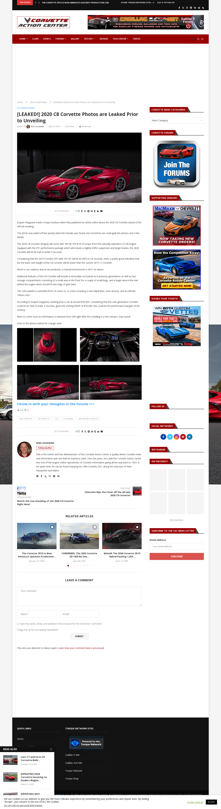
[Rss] (203, 7)
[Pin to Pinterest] (88, 211)
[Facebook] (179, 7)
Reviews (104, 38)
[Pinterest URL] (158, 480)
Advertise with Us (26, 746)
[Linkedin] (195, 7)
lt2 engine (68, 418)
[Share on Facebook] (82, 211)
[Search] (198, 39)
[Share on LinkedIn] (92, 211)
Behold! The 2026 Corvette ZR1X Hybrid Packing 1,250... (122, 555)
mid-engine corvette (88, 418)
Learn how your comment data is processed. (81, 648)
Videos (136, 38)
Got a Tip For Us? (166, 2)
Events (47, 38)
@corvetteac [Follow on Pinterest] (177, 520)
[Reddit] (199, 7)
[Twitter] (183, 7)
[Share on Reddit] (98, 211)
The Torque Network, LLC (56, 794)
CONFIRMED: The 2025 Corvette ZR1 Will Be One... (79, 555)
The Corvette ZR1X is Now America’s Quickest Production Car (75, 2)
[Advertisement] (110, 71)
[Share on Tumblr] (94, 211)
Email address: (158, 539)
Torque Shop (72, 778)
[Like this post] (79, 211)
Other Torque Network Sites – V (137, 2)
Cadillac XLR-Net (73, 762)
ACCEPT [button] (211, 802)
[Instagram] (187, 7)
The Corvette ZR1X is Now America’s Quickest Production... (37, 555)
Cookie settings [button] (195, 802)
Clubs (35, 38)
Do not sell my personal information (23, 805)
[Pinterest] (191, 7)
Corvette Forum (25, 762)
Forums (60, 38)
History (88, 38)
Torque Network (73, 770)
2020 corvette (25, 418)
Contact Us (23, 754)
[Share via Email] (101, 211)
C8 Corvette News (38, 102)
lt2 (56, 418)
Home (22, 38)
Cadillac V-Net (72, 754)
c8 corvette (43, 418)
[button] (35, 2)
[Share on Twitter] (85, 211)
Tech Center (119, 38)
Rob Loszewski (45, 443)
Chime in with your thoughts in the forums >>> (55, 404)
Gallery (75, 38)
